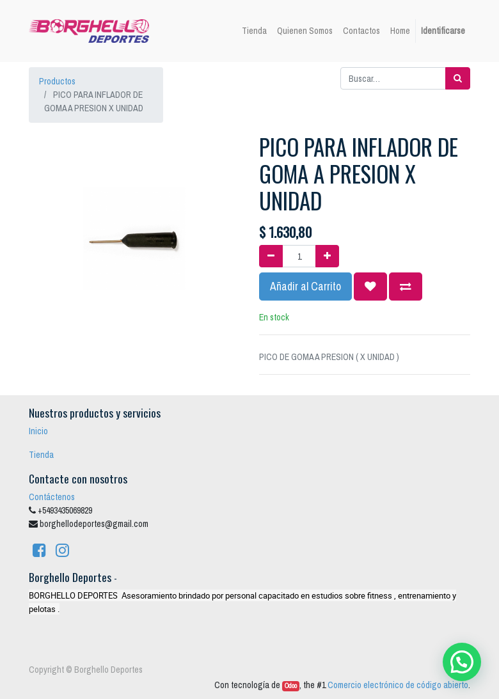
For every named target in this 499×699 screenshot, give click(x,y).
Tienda (41, 454)
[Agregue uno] (327, 256)
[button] (370, 286)
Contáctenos (52, 497)
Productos (57, 81)
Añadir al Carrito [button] (305, 286)
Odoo (291, 685)
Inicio (38, 431)
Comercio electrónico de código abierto (398, 685)
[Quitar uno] (271, 256)
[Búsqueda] (457, 78)
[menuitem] (254, 31)
